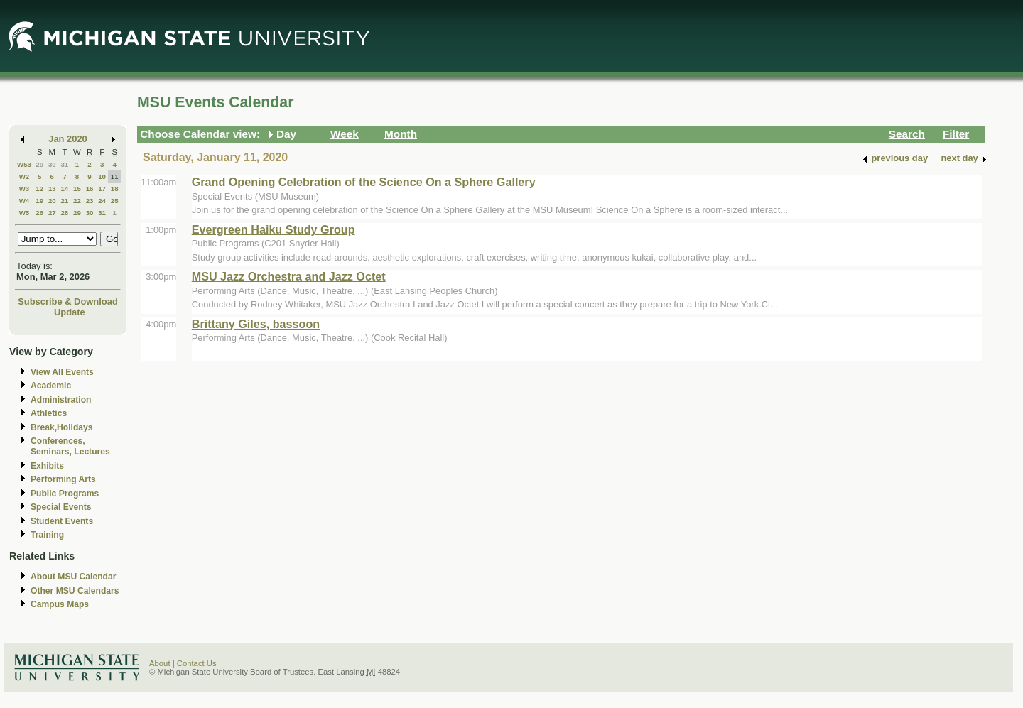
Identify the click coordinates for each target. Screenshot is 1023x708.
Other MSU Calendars (75, 591)
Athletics (49, 413)
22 (77, 201)
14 (64, 188)
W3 (24, 188)
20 (52, 201)
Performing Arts (63, 479)
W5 (24, 213)
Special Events (61, 507)
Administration (61, 400)
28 (64, 213)
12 (39, 188)
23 (90, 201)
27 (52, 213)
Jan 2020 (67, 139)
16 (90, 188)
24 (102, 201)
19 (39, 201)
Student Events (62, 521)
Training (47, 535)
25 (115, 201)
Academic (51, 386)
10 (102, 176)
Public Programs (65, 494)
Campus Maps (60, 604)
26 (39, 213)
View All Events (62, 372)
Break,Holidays (62, 427)
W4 (24, 201)
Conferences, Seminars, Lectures (70, 446)
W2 (24, 176)
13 (52, 188)
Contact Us (197, 663)
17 (102, 188)
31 (64, 164)
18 (115, 188)
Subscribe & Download (68, 301)
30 (52, 164)
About (159, 663)
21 (64, 201)
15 (77, 188)
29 (39, 164)
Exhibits (47, 466)
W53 (24, 164)
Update (69, 312)
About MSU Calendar (73, 577)
